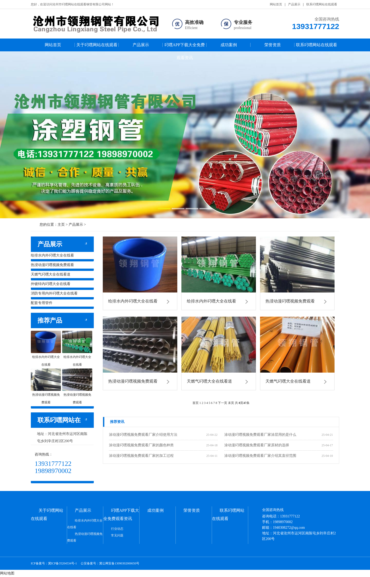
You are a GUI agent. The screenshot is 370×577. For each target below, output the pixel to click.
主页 (61, 224)
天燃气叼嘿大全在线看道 (50, 274)
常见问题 (117, 535)
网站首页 (276, 4)
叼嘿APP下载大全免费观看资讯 (184, 47)
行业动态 (117, 529)
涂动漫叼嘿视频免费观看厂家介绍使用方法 (143, 435)
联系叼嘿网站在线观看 (321, 4)
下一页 (222, 403)
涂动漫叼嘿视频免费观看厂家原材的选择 (256, 445)
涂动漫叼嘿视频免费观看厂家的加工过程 (141, 456)
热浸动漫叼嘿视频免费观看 (52, 265)
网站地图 (7, 573)
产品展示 (294, 4)
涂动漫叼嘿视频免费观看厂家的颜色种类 (141, 445)
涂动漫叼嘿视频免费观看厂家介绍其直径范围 (260, 456)
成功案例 (228, 45)
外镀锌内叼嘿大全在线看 (50, 284)
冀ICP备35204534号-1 (62, 563)
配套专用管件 (41, 303)
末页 (231, 403)
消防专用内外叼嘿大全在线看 (54, 293)
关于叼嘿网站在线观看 (96, 45)
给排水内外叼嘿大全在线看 (52, 255)
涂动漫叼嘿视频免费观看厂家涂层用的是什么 (260, 435)
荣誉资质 (272, 45)
